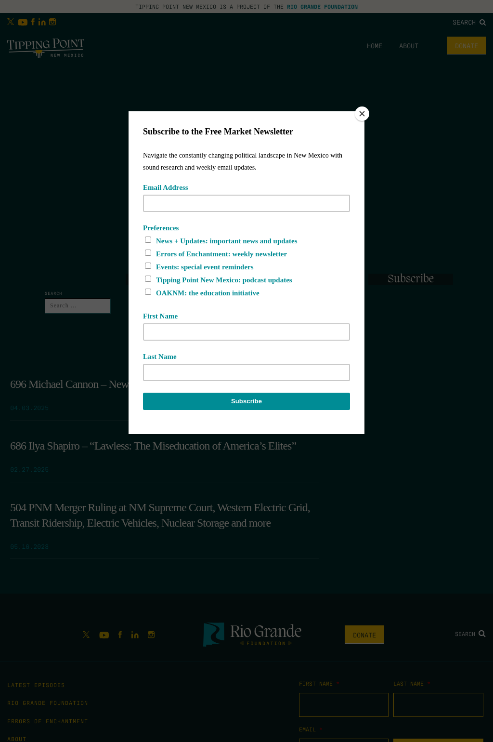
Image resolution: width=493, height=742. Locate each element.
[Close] (362, 113)
